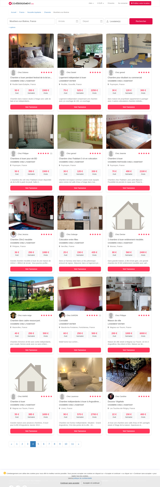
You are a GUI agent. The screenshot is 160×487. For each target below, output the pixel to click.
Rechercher (141, 21)
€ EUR (100, 3)
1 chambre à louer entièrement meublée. (126, 240)
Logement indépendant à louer (72, 78)
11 (72, 444)
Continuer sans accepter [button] (69, 483)
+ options (12, 27)
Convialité (63, 321)
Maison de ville (114, 321)
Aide (91, 3)
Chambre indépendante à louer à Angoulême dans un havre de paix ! (89, 402)
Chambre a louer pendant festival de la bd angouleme (34, 78)
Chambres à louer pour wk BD (23, 159)
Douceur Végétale (116, 402)
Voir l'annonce (31, 107)
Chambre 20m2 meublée (21, 240)
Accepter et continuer (91, 483)
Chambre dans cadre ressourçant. (25, 321)
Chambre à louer (115, 159)
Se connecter (123, 3)
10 (66, 444)
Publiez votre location (140, 3)
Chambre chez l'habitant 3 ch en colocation (78, 159)
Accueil (13, 12)
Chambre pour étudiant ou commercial (125, 78)
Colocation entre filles (68, 240)
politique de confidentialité (82, 478)
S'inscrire (111, 3)
